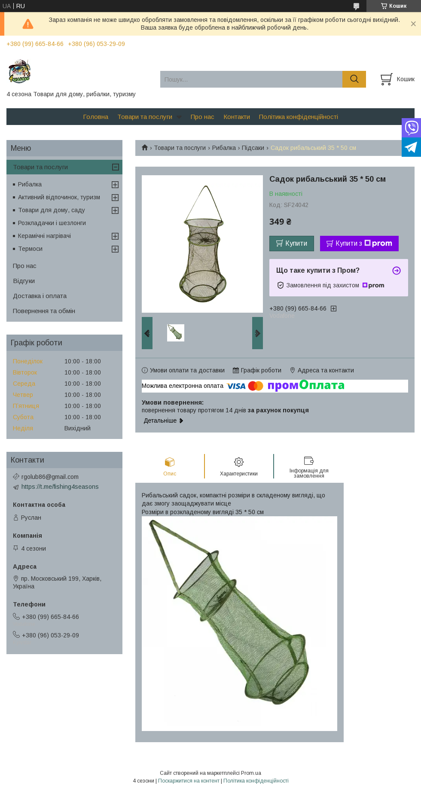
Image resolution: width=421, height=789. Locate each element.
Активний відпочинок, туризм (59, 197)
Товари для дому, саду (51, 210)
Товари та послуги (144, 116)
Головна (95, 116)
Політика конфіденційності (298, 116)
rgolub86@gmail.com (50, 476)
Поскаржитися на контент (189, 781)
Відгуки (24, 280)
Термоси (30, 248)
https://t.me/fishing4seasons (60, 486)
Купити (296, 243)
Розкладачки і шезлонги (52, 222)
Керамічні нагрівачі (44, 235)
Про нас (202, 116)
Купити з (364, 243)
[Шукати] (354, 79)
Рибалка (224, 147)
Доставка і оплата (40, 295)
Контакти (236, 116)
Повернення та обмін (44, 310)
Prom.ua (251, 773)
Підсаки (253, 147)
